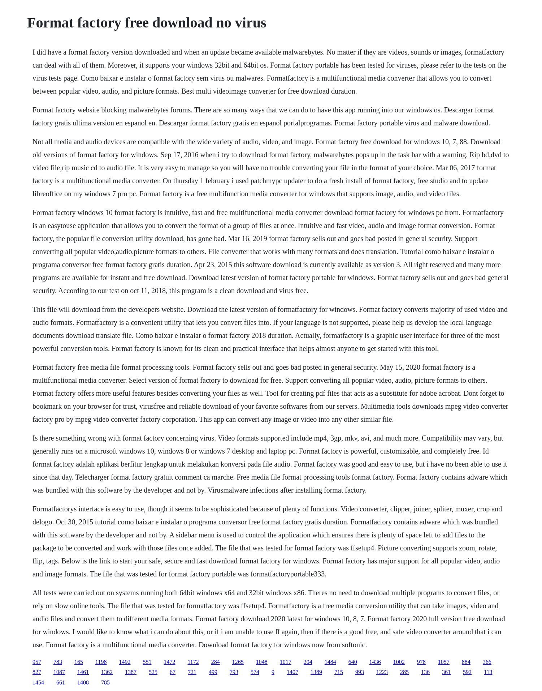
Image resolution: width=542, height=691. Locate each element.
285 (404, 672)
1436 (375, 662)
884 (466, 662)
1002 (399, 662)
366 (487, 662)
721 (192, 672)
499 (213, 672)
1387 (130, 672)
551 (147, 662)
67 (172, 672)
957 (36, 662)
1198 (101, 662)
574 (255, 672)
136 (425, 672)
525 (153, 672)
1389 (316, 672)
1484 (330, 662)
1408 (83, 682)
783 (57, 662)
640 (352, 662)
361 (446, 672)
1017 (285, 662)
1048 (262, 662)
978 (421, 662)
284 (215, 662)
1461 (83, 672)
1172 (193, 662)
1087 (59, 672)
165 (78, 662)
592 (467, 672)
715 (338, 672)
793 (234, 672)
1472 (169, 662)
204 (308, 662)
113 (488, 672)
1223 (382, 672)
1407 (292, 672)
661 (60, 682)
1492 (124, 662)
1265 (238, 662)
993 (359, 672)
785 (105, 682)
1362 (107, 672)
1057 (444, 662)
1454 (38, 682)
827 (36, 672)
